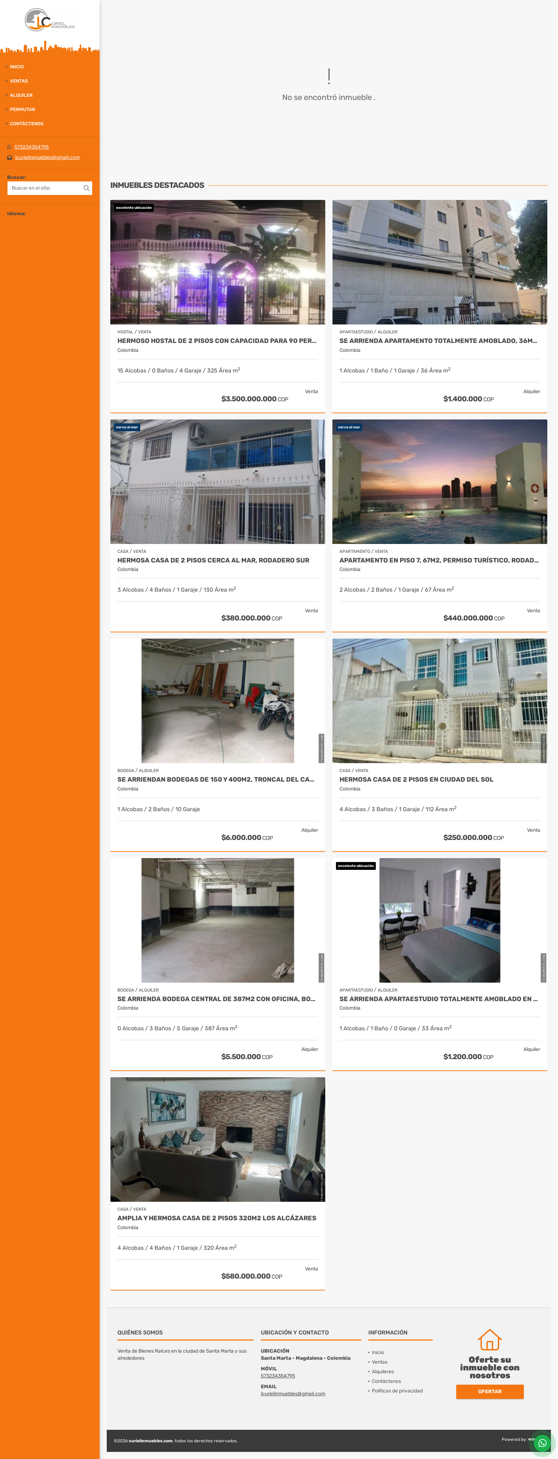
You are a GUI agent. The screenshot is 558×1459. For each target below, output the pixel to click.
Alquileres (383, 1372)
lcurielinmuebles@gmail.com (47, 157)
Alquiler (21, 95)
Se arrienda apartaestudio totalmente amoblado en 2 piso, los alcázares (439, 999)
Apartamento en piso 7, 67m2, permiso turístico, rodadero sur (439, 560)
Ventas (19, 81)
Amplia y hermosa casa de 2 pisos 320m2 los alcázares (216, 1218)
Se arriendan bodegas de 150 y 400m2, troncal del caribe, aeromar (217, 779)
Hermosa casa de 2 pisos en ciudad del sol (416, 779)
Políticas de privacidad (397, 1391)
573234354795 (32, 147)
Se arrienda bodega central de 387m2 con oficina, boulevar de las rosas (217, 999)
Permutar (22, 109)
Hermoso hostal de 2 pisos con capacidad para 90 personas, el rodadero (217, 341)
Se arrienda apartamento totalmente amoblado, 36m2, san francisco (439, 341)
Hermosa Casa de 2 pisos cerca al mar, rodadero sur (213, 560)
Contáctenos (26, 123)
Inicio (17, 66)
